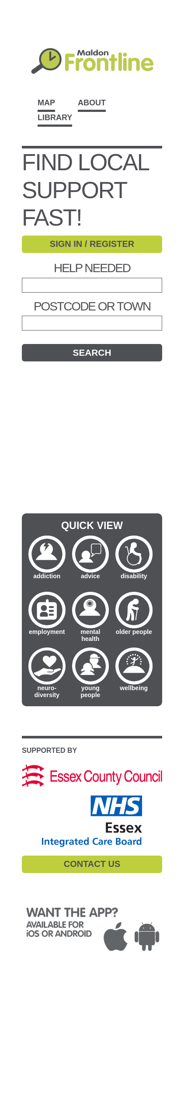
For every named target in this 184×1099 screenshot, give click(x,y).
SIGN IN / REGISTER (92, 244)
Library (55, 117)
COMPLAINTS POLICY (45, 1009)
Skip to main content (92, 5)
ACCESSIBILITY (35, 1019)
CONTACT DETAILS (41, 1030)
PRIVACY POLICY (62, 998)
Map (46, 102)
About (92, 102)
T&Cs (17, 998)
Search (92, 352)
